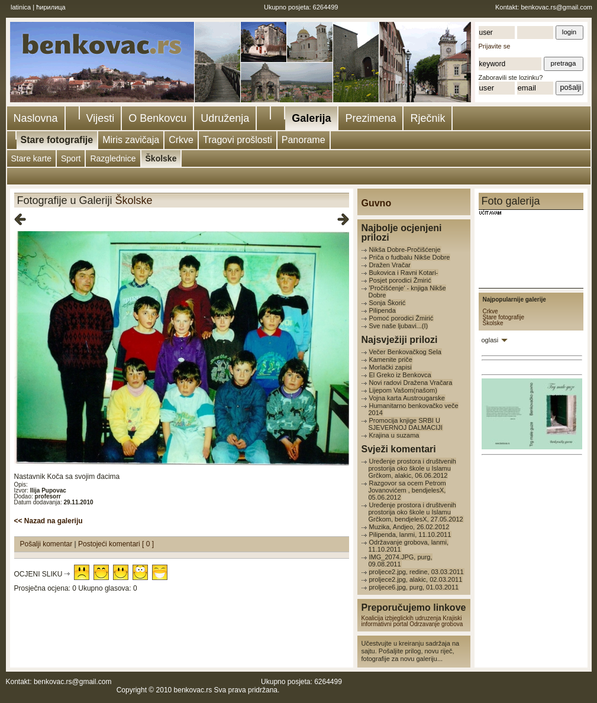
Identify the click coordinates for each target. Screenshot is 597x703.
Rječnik (427, 118)
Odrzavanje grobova (436, 624)
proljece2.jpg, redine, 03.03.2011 (416, 571)
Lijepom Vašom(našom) (403, 390)
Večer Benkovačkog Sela (405, 351)
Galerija (311, 118)
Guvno (377, 203)
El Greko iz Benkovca (400, 374)
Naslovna (36, 118)
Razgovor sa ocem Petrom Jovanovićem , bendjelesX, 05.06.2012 (407, 490)
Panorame (303, 140)
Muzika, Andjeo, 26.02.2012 (409, 526)
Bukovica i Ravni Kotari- (403, 272)
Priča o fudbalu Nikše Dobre (409, 257)
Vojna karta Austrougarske (407, 397)
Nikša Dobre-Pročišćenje (405, 249)
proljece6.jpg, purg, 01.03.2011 (414, 587)
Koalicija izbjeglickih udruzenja (401, 618)
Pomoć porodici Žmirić (401, 318)
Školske (161, 158)
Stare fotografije (57, 140)
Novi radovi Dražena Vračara (411, 382)
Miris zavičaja (130, 140)
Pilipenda (382, 310)
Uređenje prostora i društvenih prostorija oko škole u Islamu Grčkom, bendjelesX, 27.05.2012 (416, 512)
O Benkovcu (157, 118)
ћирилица (51, 7)
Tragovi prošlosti (237, 140)
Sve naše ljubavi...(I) (398, 325)
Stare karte (31, 158)
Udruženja (225, 118)
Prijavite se (495, 46)
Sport (70, 158)
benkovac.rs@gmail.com (556, 7)
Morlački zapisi (390, 367)
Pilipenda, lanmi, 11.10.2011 (410, 534)
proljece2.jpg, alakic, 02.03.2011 (416, 579)
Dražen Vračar (390, 264)
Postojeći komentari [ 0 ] (116, 544)
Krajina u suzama (394, 435)
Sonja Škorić (387, 302)
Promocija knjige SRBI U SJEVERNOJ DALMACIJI (406, 424)
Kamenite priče (390, 359)
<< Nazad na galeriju (48, 521)
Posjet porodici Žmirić (400, 280)
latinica (21, 7)
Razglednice (112, 158)
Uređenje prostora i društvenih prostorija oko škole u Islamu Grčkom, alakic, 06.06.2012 (412, 468)
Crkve (181, 140)
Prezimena (370, 118)
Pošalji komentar (47, 544)
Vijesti (100, 118)
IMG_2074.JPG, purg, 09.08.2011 (401, 560)
